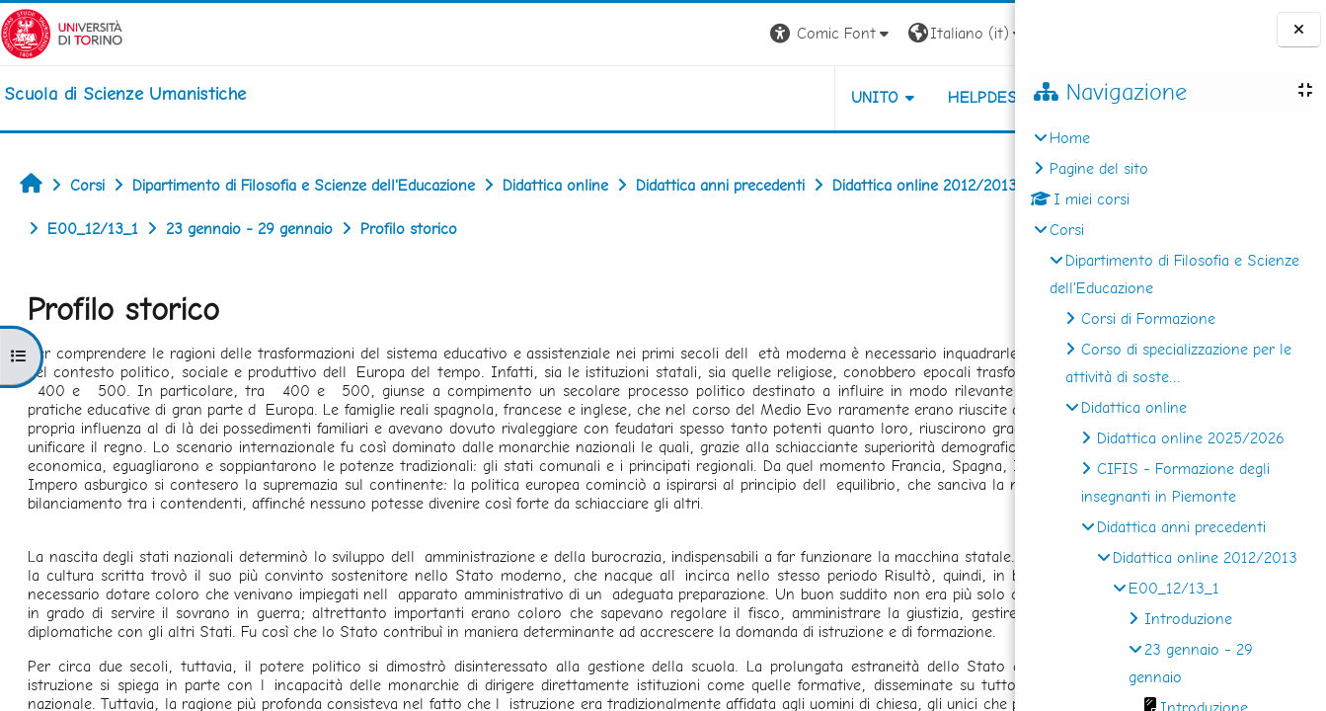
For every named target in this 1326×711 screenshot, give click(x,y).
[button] (740, 34)
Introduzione (1188, 618)
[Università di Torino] (61, 32)
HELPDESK (895, 97)
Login (981, 33)
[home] (125, 94)
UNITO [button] (783, 97)
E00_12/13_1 (1174, 588)
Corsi (1067, 229)
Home (1070, 137)
